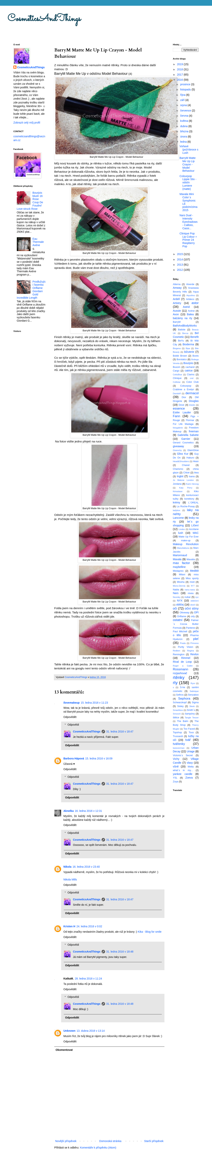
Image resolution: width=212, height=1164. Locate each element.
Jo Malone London (183, 480)
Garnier (185, 438)
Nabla (176, 589)
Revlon (194, 654)
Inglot (180, 476)
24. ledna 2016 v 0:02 (89, 926)
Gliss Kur (183, 453)
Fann (176, 416)
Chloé (186, 472)
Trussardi (178, 736)
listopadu (186, 89)
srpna (184, 105)
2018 (180, 69)
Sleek (192, 706)
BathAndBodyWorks (185, 325)
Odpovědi (73, 724)
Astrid (186, 306)
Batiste (181, 329)
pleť (196, 639)
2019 (180, 64)
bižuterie (189, 351)
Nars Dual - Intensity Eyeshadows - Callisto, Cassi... (188, 222)
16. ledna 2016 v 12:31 (88, 810)
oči (175, 608)
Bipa (188, 348)
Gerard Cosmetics (183, 442)
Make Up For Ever (189, 536)
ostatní (177, 620)
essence (179, 408)
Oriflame (181, 616)
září (182, 100)
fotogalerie (178, 428)
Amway (177, 287)
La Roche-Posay (186, 506)
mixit (192, 582)
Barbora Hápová (73, 758)
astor (195, 303)
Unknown (69, 1030)
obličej (180, 604)
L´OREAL (193, 502)
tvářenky (179, 744)
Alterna (176, 284)
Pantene (190, 628)
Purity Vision (185, 647)
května (184, 120)
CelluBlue (177, 374)
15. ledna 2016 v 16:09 (98, 758)
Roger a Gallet (183, 666)
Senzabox (193, 694)
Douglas (194, 400)
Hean (196, 461)
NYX (180, 600)
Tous (191, 732)
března (184, 131)
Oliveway (184, 612)
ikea (196, 472)
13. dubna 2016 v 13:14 (91, 1030)
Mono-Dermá (179, 586)
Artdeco (190, 299)
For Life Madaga (183, 424)
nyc (197, 597)
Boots (196, 355)
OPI (196, 612)
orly (193, 616)
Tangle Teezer (192, 717)
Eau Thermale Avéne (38, 242)
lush (180, 532)
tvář (188, 740)
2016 (180, 79)
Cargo (176, 370)
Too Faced (189, 729)
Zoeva (189, 777)
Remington (178, 654)
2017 (180, 74)
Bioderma (188, 344)
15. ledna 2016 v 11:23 (94, 702)
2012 (180, 269)
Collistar (176, 382)
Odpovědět (70, 717)
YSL (175, 777)
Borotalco (182, 359)
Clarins (190, 374)
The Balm (182, 721)
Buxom (176, 367)
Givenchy (177, 450)
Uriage (191, 751)
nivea (190, 593)
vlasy (190, 762)
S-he (182, 687)
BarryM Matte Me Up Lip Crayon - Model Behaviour (188, 164)
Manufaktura (183, 548)
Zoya (175, 781)
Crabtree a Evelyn (183, 389)
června (184, 115)
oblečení (195, 601)
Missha (180, 582)
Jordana (177, 484)
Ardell (176, 299)
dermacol (192, 393)
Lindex (182, 529)
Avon (176, 314)
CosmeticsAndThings (44, 19)
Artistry (177, 303)
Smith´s (191, 710)
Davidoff (177, 393)
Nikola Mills (70, 879)
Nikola (67, 866)
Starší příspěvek (153, 1141)
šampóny (190, 713)
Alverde (190, 284)
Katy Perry (185, 488)
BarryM (177, 322)
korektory (189, 498)
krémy (176, 502)
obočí (192, 605)
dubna (184, 126)
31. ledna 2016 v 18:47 (119, 731)
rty (175, 682)
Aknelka (68, 810)
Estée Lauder (182, 412)
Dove (181, 405)
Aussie (177, 310)
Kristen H (69, 926)
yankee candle (182, 773)
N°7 (193, 586)
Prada (183, 643)
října (183, 94)
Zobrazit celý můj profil (26, 122)
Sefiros (180, 694)
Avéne (191, 311)
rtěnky (178, 677)
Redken (176, 650)
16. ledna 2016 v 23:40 (86, 866)
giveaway (178, 446)
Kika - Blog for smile (149, 931)
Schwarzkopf (180, 702)
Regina (190, 650)
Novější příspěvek (65, 1141)
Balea (190, 314)
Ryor (193, 683)
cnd (191, 378)
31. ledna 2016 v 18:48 (119, 951)
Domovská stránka (110, 1141)
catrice (189, 370)
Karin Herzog (192, 484)
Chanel (186, 465)
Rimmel (185, 657)
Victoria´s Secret (183, 755)
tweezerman (178, 748)
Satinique (194, 691)
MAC (196, 532)
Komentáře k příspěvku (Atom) (98, 1147)
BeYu (181, 340)
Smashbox (178, 710)
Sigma (195, 702)
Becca (185, 333)
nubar (187, 597)
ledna (183, 141)
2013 (180, 264)
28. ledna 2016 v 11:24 (88, 978)
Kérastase (177, 491)
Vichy (176, 758)
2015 (180, 254)
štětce (176, 717)
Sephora (184, 698)
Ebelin (192, 405)
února (184, 136)
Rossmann (180, 669)
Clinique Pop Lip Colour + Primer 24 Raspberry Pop (188, 240)
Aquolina (190, 295)
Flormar (190, 420)
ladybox (176, 510)
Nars (176, 593)
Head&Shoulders (181, 461)
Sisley (180, 706)
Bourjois (188, 363)
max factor (181, 563)
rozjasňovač (180, 673)
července (186, 110)
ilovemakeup (71, 702)
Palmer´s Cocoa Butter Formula (186, 624)
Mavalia (191, 559)
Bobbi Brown (180, 355)
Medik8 (194, 570)
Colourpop (185, 385)
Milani (182, 574)
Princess (194, 643)
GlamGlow (193, 450)
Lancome (178, 517)
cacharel (190, 367)
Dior (184, 397)
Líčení (195, 525)
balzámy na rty (182, 318)
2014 (180, 259)
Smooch (177, 714)
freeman (194, 431)
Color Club (192, 382)
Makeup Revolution (186, 544)
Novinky (176, 597)
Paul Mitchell (180, 631)
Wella (191, 766)
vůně (176, 766)
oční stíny (192, 608)
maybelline (179, 566)
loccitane (194, 529)
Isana (192, 476)
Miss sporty (192, 578)
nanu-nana (190, 590)
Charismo (178, 469)
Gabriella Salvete (188, 434)
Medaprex (178, 571)
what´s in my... (183, 770)
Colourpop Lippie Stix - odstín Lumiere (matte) (188, 182)
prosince (185, 84)
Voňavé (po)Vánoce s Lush (189, 149)
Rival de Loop (182, 661)
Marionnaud (180, 555)
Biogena (177, 348)
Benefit (194, 336)
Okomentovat (64, 1049)
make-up (185, 540)
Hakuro (190, 457)
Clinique (177, 378)
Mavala (177, 559)
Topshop (177, 732)
